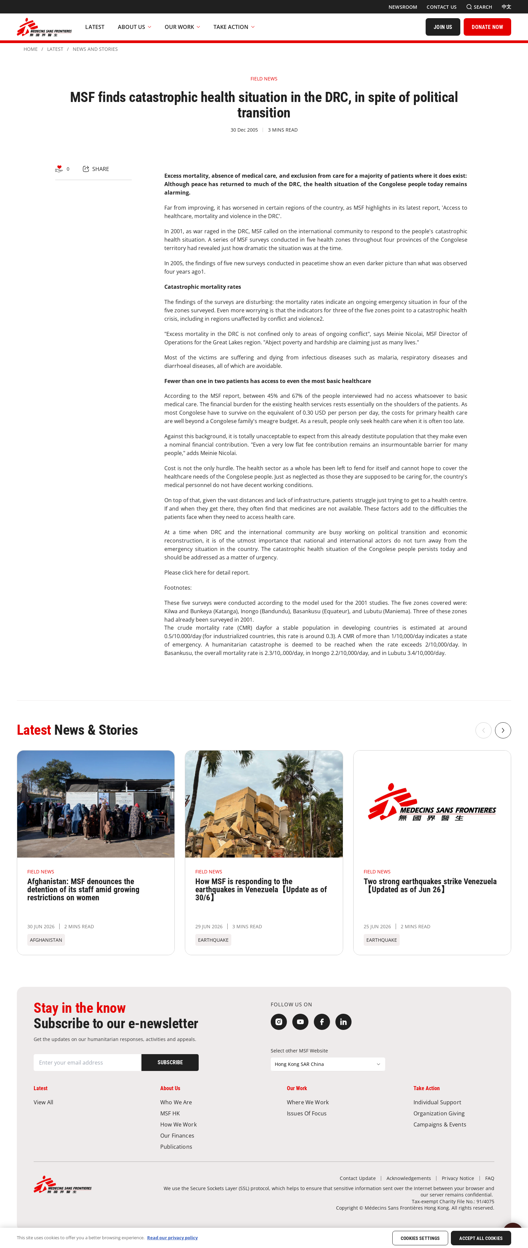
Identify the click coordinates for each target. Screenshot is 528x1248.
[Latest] (94, 27)
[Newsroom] (403, 6)
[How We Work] (200, 1124)
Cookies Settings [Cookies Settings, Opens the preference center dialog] (420, 1238)
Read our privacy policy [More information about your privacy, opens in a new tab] (172, 1238)
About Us (134, 27)
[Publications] (200, 1146)
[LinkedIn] (343, 1022)
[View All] (74, 1102)
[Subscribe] (170, 1062)
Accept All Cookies (481, 1238)
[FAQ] (489, 1178)
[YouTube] (300, 1022)
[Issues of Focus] (327, 1113)
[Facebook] (322, 1022)
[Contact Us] (442, 6)
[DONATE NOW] (487, 27)
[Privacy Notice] (458, 1178)
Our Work (182, 27)
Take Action (234, 27)
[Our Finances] (200, 1135)
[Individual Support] (454, 1102)
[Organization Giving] (454, 1113)
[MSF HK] (200, 1113)
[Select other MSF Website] (328, 1064)
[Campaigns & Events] (454, 1124)
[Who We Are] (200, 1102)
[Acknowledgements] (409, 1178)
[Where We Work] (327, 1102)
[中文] (506, 6)
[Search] (479, 6)
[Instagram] (279, 1022)
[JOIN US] (443, 27)
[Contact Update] (357, 1178)
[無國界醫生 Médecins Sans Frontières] (44, 27)
